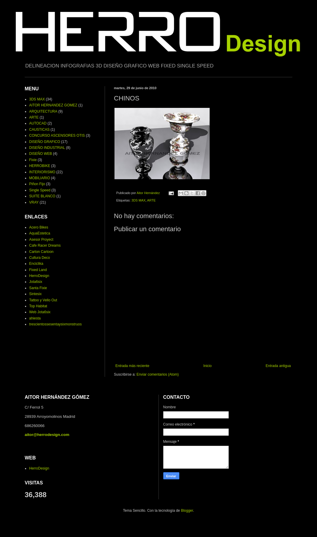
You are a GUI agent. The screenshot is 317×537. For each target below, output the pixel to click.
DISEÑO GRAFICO (44, 142)
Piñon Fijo (37, 184)
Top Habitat (38, 306)
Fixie (33, 160)
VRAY (34, 202)
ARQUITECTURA (43, 111)
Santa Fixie (38, 288)
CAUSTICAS (39, 129)
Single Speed (39, 190)
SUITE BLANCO (42, 196)
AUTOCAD (37, 123)
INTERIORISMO (42, 172)
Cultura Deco (39, 258)
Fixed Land (38, 270)
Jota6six (35, 282)
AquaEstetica (39, 233)
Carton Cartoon (41, 252)
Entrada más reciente (132, 366)
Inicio (207, 366)
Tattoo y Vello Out (43, 300)
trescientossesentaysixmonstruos (55, 324)
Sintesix (35, 294)
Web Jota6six (40, 312)
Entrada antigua (278, 366)
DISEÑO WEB (40, 154)
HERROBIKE (39, 166)
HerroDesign (39, 276)
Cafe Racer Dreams (45, 245)
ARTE (151, 200)
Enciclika (36, 264)
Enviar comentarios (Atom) (157, 374)
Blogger (187, 510)
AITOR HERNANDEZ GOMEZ (53, 105)
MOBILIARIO (39, 178)
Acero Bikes (38, 227)
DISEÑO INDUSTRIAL (47, 148)
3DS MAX (138, 200)
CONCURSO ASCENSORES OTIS (57, 135)
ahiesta (35, 318)
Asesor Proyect (41, 239)
